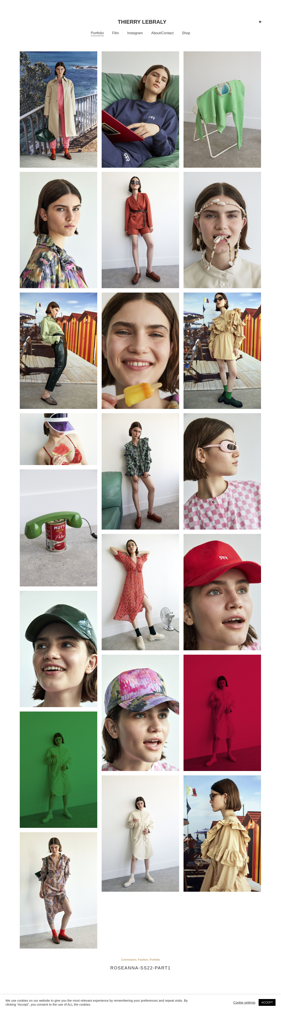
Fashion (143, 959)
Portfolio (155, 959)
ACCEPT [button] (267, 1002)
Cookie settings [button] (244, 1002)
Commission (128, 959)
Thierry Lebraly (142, 22)
